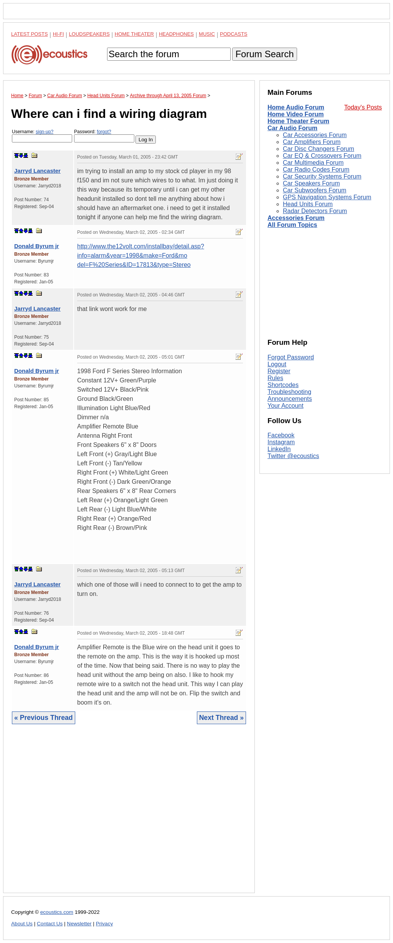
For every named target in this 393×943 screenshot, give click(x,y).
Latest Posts (29, 34)
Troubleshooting (289, 392)
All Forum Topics (292, 225)
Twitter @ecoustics (293, 456)
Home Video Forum (296, 114)
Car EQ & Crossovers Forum (322, 155)
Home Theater (134, 34)
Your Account (286, 405)
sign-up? (44, 131)
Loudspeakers (89, 34)
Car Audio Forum (292, 128)
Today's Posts (363, 107)
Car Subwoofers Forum (314, 190)
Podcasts (234, 34)
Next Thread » (221, 717)
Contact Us (50, 923)
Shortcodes (283, 385)
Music (207, 34)
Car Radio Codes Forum (316, 169)
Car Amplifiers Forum (311, 142)
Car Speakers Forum (311, 183)
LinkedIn (279, 449)
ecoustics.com (56, 912)
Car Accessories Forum (315, 135)
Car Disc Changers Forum (318, 149)
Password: (104, 135)
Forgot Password (291, 357)
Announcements (290, 398)
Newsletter (79, 923)
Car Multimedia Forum (313, 162)
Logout (277, 364)
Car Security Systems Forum (322, 176)
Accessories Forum (296, 218)
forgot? (104, 131)
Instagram (281, 442)
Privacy (104, 923)
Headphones (176, 34)
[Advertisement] (129, 814)
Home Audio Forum (296, 107)
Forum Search (264, 54)
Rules (275, 378)
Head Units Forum (308, 204)
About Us (22, 923)
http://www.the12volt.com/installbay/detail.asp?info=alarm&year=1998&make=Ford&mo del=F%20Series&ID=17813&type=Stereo (140, 255)
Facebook (281, 435)
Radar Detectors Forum (315, 211)
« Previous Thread (43, 717)
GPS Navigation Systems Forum (327, 197)
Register (279, 371)
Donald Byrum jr (36, 246)
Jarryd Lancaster (37, 170)
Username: (42, 135)
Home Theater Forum (298, 121)
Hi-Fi (58, 34)
